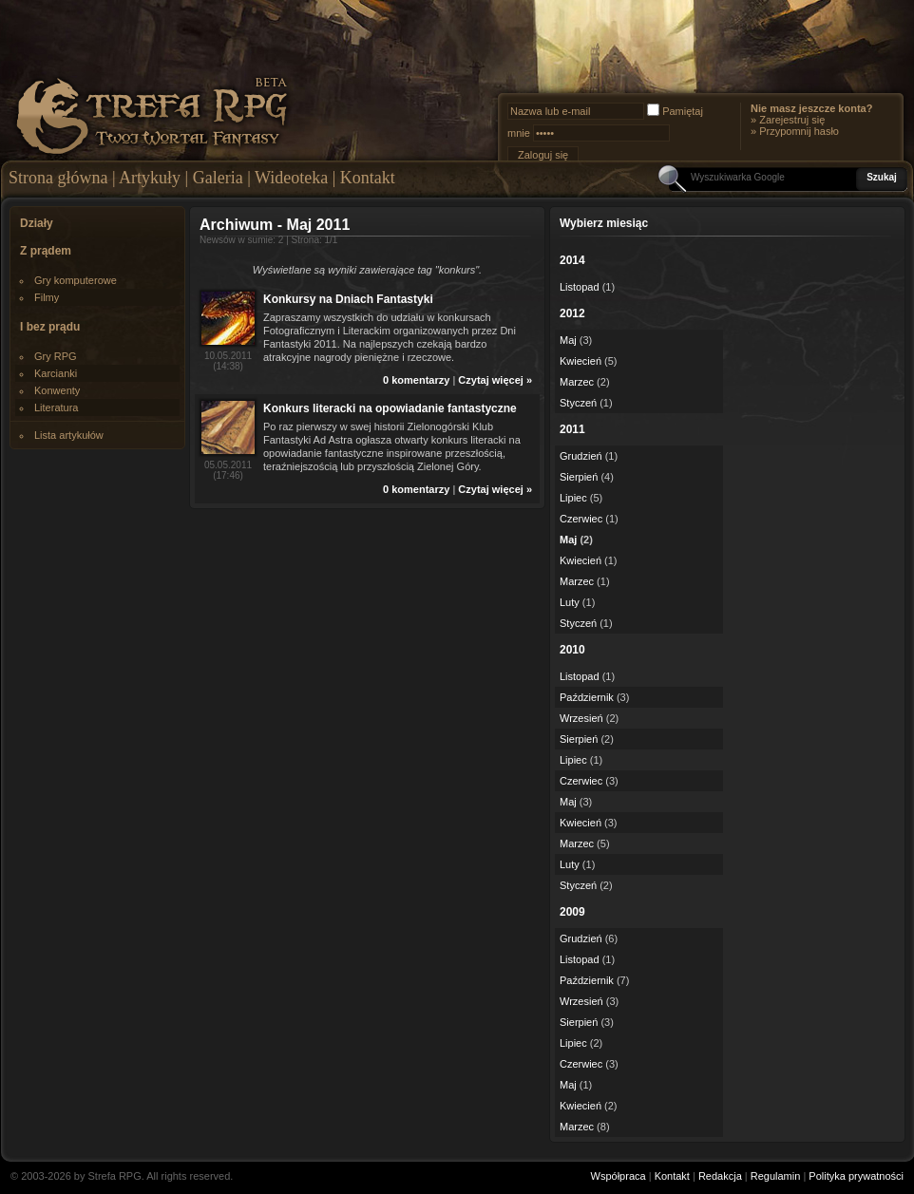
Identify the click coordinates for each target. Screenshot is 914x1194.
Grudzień (581, 456)
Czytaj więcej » (495, 380)
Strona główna (58, 177)
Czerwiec (581, 518)
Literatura (56, 407)
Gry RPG (55, 356)
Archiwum (236, 225)
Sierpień (579, 477)
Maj (568, 340)
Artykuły (150, 177)
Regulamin (776, 1176)
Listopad (580, 287)
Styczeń (578, 402)
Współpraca (618, 1176)
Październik (587, 697)
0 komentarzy (416, 380)
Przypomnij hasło (799, 131)
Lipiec (573, 497)
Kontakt (367, 177)
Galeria (218, 177)
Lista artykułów (69, 435)
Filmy (46, 297)
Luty (570, 602)
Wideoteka (291, 177)
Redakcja (720, 1176)
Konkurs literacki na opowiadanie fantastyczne (390, 408)
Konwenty (57, 390)
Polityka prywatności (856, 1176)
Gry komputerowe (75, 280)
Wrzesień (581, 718)
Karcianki (55, 373)
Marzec (577, 382)
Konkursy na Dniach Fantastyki (348, 299)
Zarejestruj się (792, 119)
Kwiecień (580, 361)
